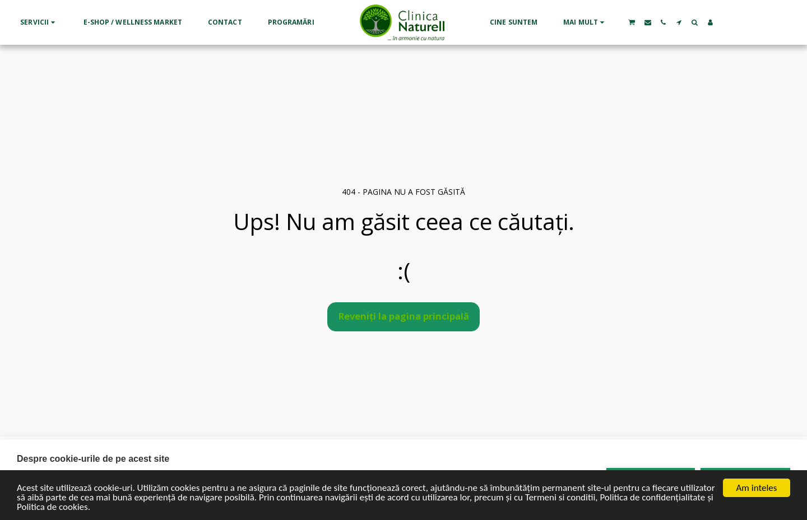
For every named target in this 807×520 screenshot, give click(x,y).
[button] (39, 22)
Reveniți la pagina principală (403, 316)
